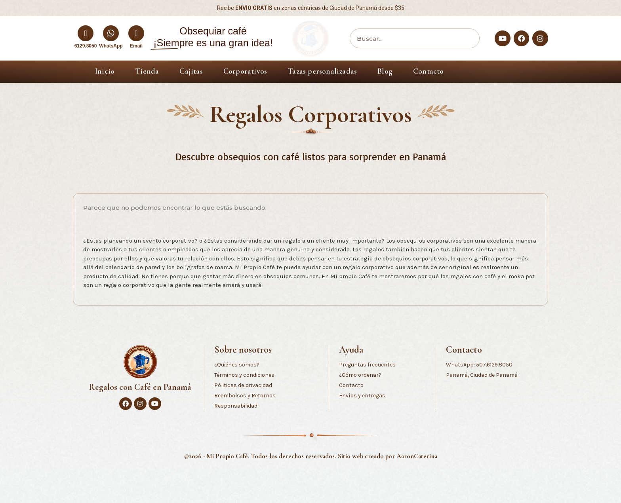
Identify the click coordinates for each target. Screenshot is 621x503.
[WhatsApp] (111, 33)
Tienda (147, 71)
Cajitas (190, 71)
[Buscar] (467, 38)
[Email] (136, 33)
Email (136, 46)
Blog (384, 71)
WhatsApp (110, 46)
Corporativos (245, 71)
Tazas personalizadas (322, 71)
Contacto (428, 71)
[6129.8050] (85, 33)
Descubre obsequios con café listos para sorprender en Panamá (310, 156)
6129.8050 (85, 46)
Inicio (104, 71)
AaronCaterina (416, 456)
